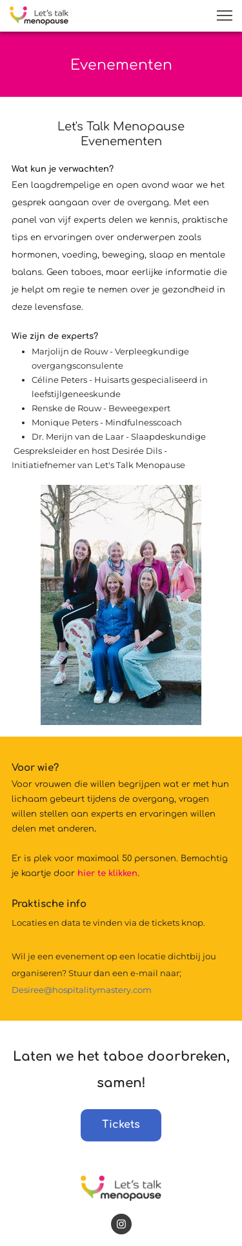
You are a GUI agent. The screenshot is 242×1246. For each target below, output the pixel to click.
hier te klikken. (108, 873)
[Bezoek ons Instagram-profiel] (121, 1224)
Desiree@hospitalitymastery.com (82, 990)
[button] (224, 15)
